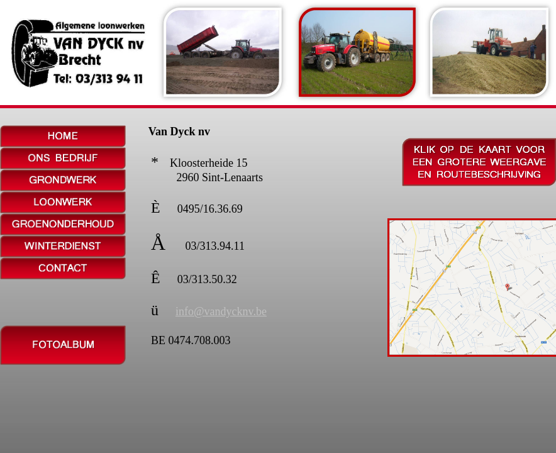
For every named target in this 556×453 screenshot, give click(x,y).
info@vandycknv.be (221, 311)
